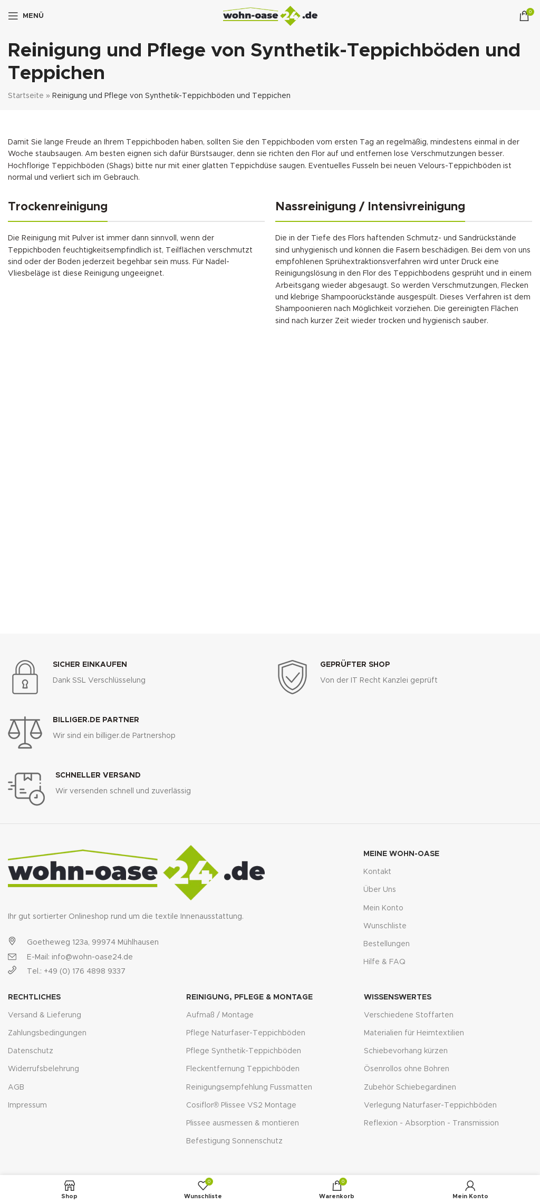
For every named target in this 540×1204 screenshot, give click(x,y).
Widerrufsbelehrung (43, 1069)
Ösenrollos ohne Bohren (406, 1069)
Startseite (26, 96)
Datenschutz (30, 1051)
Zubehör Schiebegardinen (410, 1087)
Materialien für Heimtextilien (414, 1033)
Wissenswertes (397, 997)
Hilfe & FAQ (384, 962)
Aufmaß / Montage (220, 1015)
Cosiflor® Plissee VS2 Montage (241, 1105)
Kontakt (377, 872)
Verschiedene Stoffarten (409, 1015)
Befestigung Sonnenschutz (234, 1141)
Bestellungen (386, 944)
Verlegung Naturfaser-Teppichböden (430, 1105)
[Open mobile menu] (26, 15)
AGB (16, 1087)
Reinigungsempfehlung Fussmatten (249, 1087)
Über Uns (379, 890)
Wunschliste (385, 926)
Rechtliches (34, 997)
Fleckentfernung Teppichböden (243, 1069)
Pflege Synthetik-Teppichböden (243, 1051)
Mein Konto (383, 908)
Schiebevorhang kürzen (406, 1051)
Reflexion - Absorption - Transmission (431, 1123)
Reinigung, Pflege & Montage (249, 997)
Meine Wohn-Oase (401, 854)
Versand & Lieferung (44, 1015)
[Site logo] (270, 16)
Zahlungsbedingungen (47, 1033)
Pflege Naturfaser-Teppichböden (245, 1033)
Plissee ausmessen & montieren (242, 1123)
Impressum (27, 1105)
